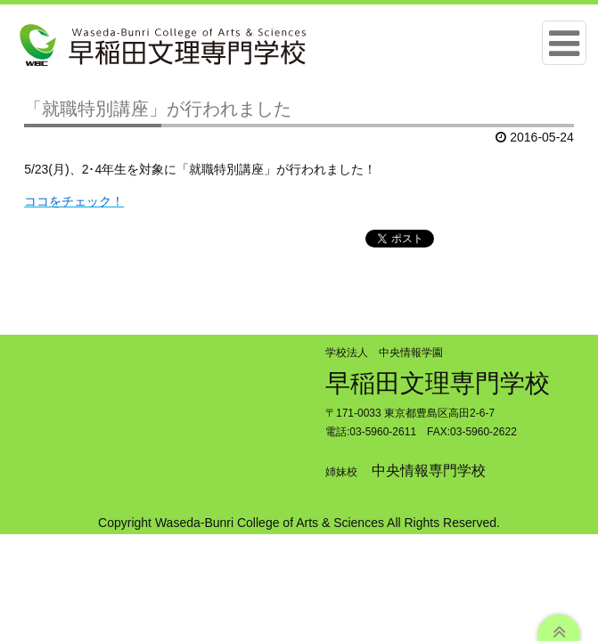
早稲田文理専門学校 (437, 383)
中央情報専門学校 (429, 470)
